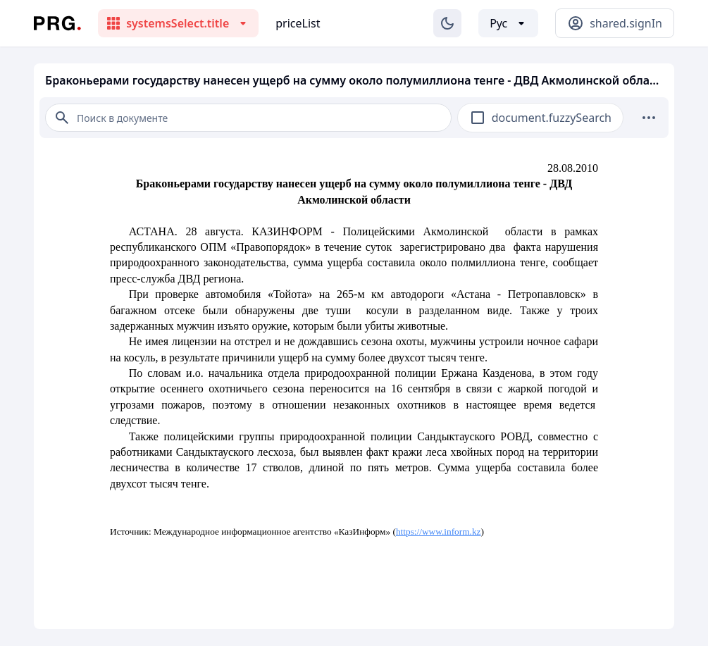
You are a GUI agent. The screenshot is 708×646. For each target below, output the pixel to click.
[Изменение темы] (447, 23)
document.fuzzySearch (551, 117)
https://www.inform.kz (438, 531)
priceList (297, 23)
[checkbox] (477, 117)
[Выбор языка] (508, 23)
